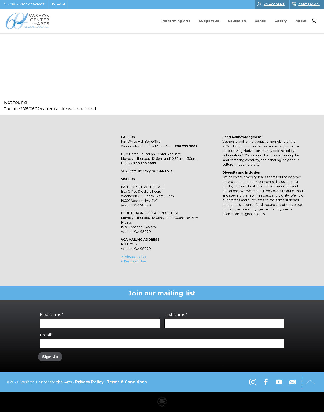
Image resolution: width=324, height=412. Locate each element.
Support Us (209, 21)
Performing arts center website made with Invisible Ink (162, 402)
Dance (260, 21)
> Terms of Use (133, 261)
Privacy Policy (89, 382)
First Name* (100, 320)
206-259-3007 (32, 4)
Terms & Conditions (127, 382)
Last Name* (224, 320)
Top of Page (311, 382)
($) (309, 4)
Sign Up (50, 356)
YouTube (278, 382)
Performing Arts (175, 21)
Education (237, 21)
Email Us (292, 382)
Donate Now (138, 21)
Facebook (265, 382)
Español (58, 4)
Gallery (281, 21)
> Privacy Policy (133, 257)
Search (314, 21)
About (301, 21)
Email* (162, 340)
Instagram (252, 382)
